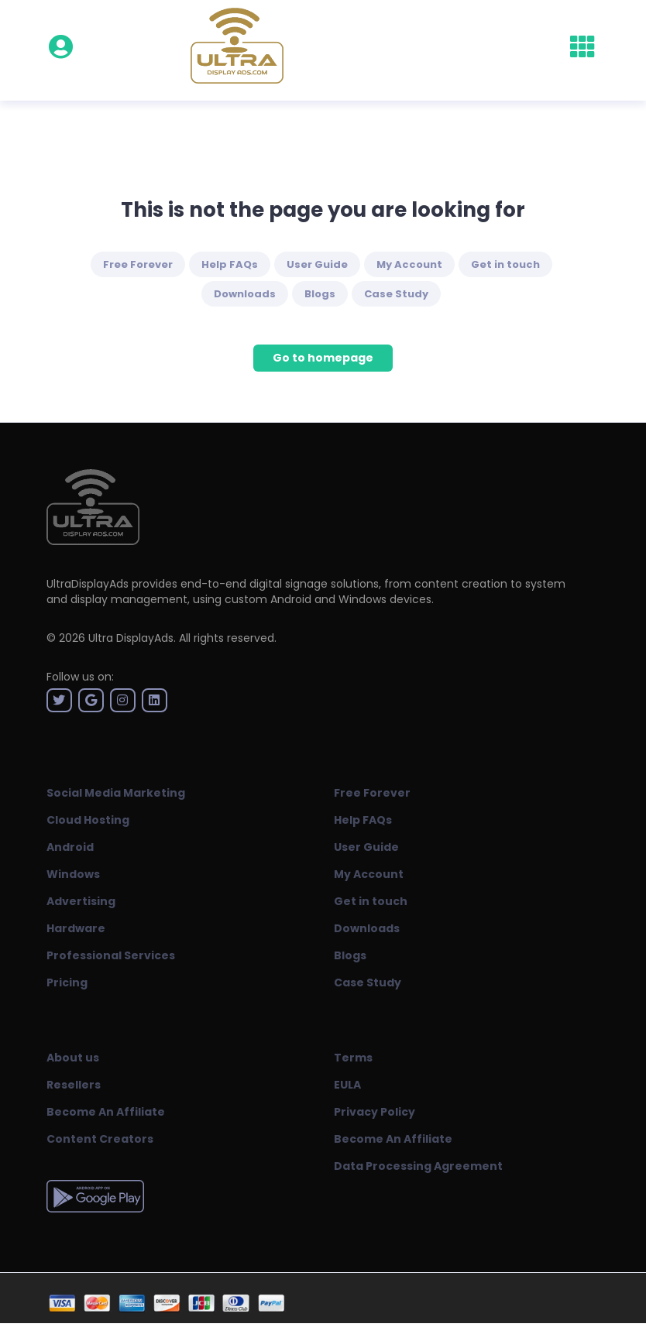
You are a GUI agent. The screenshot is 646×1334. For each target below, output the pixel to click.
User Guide (317, 264)
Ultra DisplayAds (131, 638)
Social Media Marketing (115, 793)
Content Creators (99, 1139)
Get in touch (505, 264)
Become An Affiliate (105, 1112)
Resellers (73, 1084)
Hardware (75, 928)
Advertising (80, 901)
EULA (347, 1084)
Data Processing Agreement (418, 1166)
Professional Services (110, 955)
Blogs (319, 293)
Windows (73, 874)
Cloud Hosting (87, 820)
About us (72, 1057)
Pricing (67, 982)
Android (70, 847)
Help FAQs (229, 264)
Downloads (245, 293)
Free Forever (138, 264)
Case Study (396, 293)
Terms (353, 1057)
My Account (409, 264)
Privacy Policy (374, 1112)
